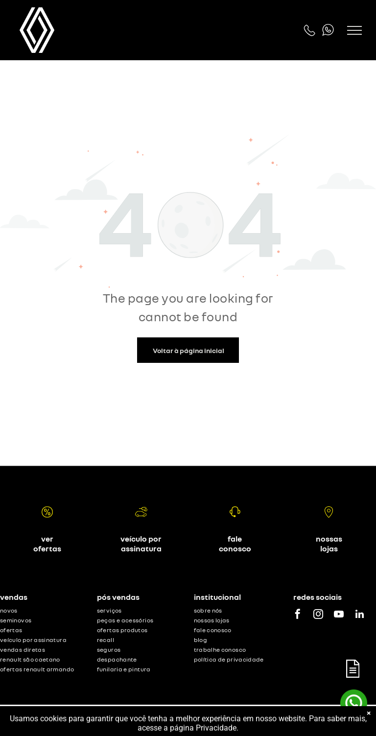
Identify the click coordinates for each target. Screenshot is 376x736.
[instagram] (318, 615)
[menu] (354, 30)
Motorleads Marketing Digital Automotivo (310, 720)
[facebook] (297, 615)
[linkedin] (359, 615)
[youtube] (338, 615)
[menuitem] (43, 612)
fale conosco (235, 543)
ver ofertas (47, 543)
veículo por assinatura (141, 543)
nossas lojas (329, 543)
